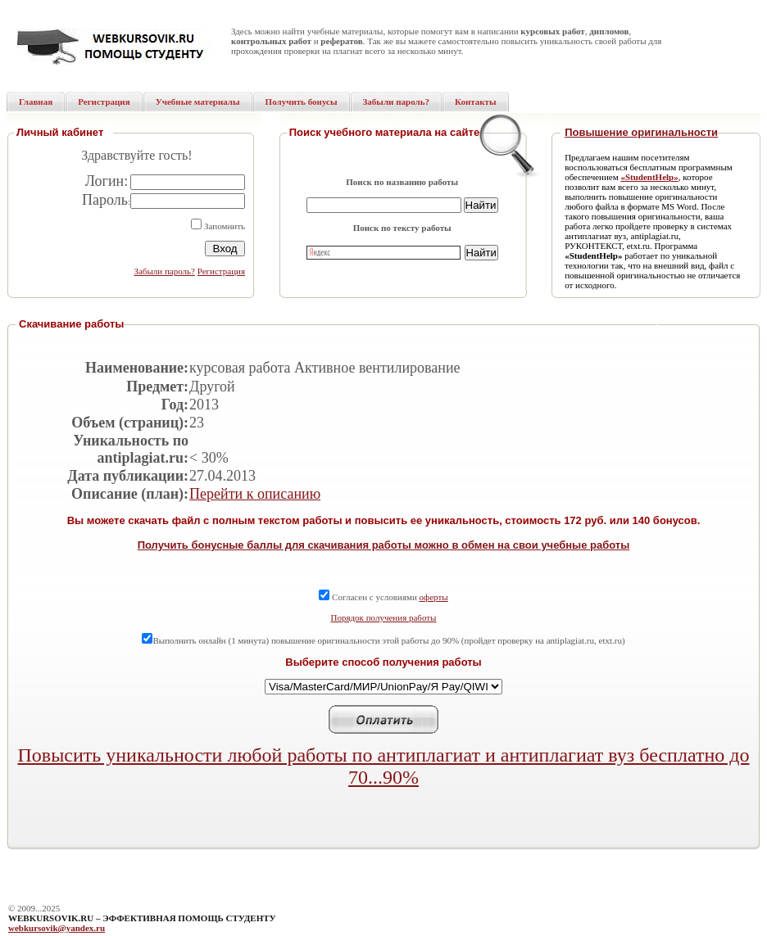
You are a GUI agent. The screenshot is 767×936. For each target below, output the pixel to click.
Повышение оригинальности (641, 132)
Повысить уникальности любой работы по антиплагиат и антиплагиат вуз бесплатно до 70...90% (384, 766)
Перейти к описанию (254, 494)
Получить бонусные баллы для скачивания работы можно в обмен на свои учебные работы (384, 545)
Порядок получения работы (384, 617)
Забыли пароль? (164, 271)
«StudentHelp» (649, 177)
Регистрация (221, 271)
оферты (434, 597)
